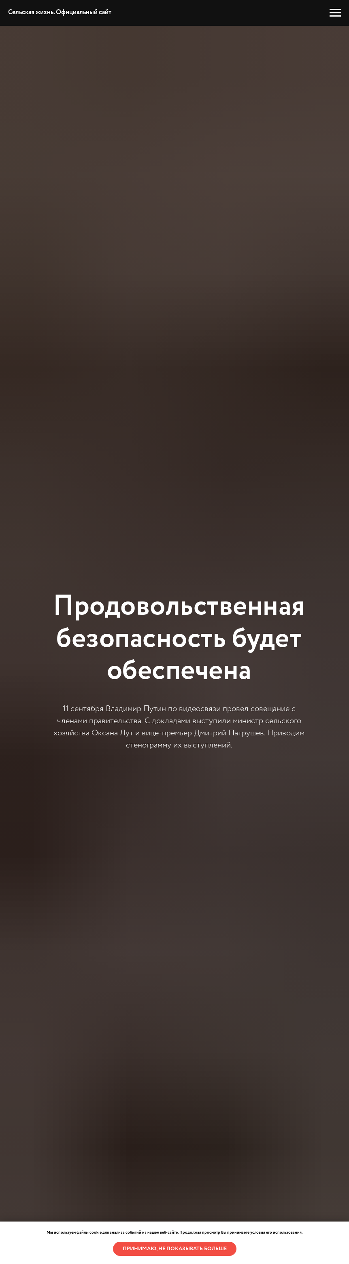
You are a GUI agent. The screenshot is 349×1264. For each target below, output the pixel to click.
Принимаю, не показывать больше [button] (175, 1248)
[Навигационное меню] (335, 13)
